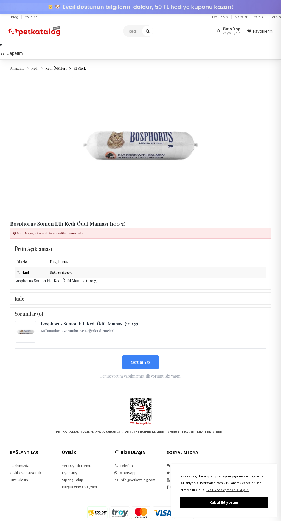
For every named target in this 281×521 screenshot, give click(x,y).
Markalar (241, 17)
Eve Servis (220, 17)
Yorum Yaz (140, 362)
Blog (14, 17)
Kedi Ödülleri (56, 68)
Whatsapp (125, 473)
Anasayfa (17, 68)
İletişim (276, 17)
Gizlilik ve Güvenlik (25, 473)
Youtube (31, 17)
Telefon (123, 465)
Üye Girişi (70, 473)
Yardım (259, 17)
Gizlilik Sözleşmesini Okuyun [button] (227, 490)
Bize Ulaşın (19, 480)
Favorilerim (260, 31)
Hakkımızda (19, 465)
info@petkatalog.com (134, 480)
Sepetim (11, 53)
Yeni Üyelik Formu (76, 465)
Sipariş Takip (72, 480)
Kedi (34, 68)
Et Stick (80, 68)
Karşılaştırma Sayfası (79, 487)
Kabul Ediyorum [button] (224, 502)
